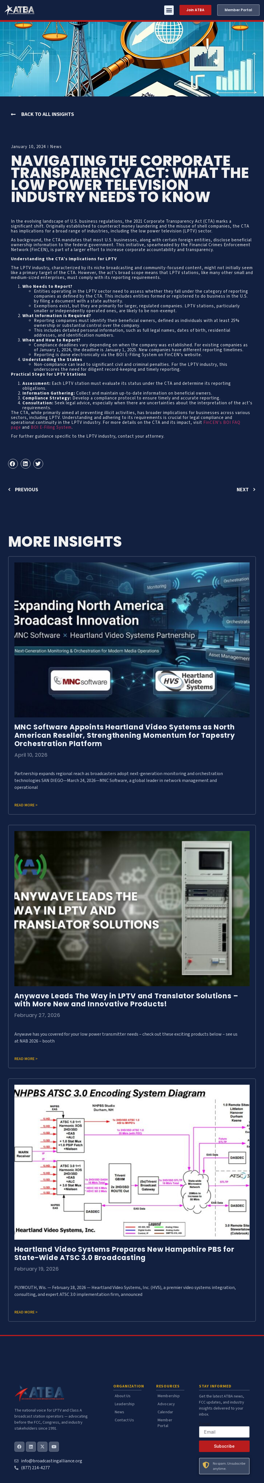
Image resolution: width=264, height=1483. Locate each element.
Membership (169, 1396)
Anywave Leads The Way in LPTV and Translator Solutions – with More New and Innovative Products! (126, 1000)
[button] (169, 10)
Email (205, 1424)
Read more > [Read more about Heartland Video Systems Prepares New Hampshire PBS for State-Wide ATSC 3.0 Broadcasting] (26, 1312)
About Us (123, 1396)
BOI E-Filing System (51, 427)
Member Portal (165, 1423)
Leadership (125, 1404)
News (56, 147)
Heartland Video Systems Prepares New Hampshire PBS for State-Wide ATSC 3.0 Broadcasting (124, 1253)
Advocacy (166, 1404)
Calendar (165, 1412)
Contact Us (124, 1420)
